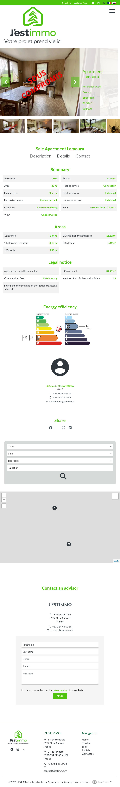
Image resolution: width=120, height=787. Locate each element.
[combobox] (60, 446)
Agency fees (54, 781)
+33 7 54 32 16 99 (62, 397)
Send (60, 696)
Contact (83, 155)
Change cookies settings (77, 781)
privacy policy (60, 690)
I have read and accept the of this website (54, 690)
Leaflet (116, 561)
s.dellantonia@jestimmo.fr (62, 401)
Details (63, 155)
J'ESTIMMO (60, 604)
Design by (105, 782)
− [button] (4, 499)
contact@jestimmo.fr (61, 630)
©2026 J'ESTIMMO (18, 782)
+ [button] (4, 495)
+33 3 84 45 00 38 (62, 393)
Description (40, 155)
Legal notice (38, 781)
